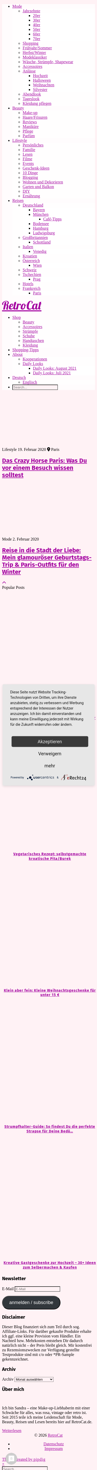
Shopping (30, 43)
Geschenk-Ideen (36, 168)
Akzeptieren (50, 741)
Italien (28, 247)
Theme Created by (24, 1459)
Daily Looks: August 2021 (54, 368)
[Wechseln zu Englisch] (59, 382)
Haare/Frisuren (35, 117)
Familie (29, 149)
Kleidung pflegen (37, 103)
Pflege (28, 131)
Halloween (42, 80)
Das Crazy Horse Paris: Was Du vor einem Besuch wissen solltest (44, 468)
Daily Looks (33, 363)
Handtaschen (33, 340)
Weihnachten (43, 85)
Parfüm (29, 136)
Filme (27, 159)
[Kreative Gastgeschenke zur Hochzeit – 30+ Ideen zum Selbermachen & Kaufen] (48, 1197)
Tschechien (32, 274)
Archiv (7, 1379)
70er (36, 38)
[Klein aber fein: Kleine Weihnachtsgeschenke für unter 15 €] (48, 924)
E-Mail (8, 1289)
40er (36, 25)
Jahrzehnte (31, 11)
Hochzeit (40, 75)
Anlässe (29, 71)
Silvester (40, 89)
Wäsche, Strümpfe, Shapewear (48, 62)
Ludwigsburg (44, 233)
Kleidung (30, 345)
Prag (36, 279)
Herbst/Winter (34, 52)
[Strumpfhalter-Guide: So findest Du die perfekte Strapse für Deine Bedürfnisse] (48, 1061)
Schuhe (29, 336)
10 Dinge (30, 173)
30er (36, 20)
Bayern (39, 210)
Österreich (31, 260)
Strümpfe (30, 331)
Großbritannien (35, 237)
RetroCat (21, 305)
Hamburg (40, 228)
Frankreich (31, 288)
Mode (17, 6)
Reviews (30, 122)
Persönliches (33, 145)
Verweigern (49, 753)
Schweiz (30, 270)
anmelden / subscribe (31, 1302)
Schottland (41, 242)
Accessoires (32, 66)
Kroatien (30, 256)
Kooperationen (35, 359)
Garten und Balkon (38, 186)
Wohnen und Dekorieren (43, 182)
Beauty (18, 108)
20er (36, 15)
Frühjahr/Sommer (37, 48)
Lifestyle (19, 140)
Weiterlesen (11, 1430)
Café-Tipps (52, 219)
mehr (50, 765)
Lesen (27, 154)
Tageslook (31, 99)
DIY (26, 191)
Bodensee (41, 223)
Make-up (30, 112)
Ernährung (31, 196)
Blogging (30, 177)
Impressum (54, 1448)
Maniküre (31, 126)
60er (36, 34)
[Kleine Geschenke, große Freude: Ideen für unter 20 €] (48, 652)
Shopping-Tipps (25, 350)
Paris (37, 293)
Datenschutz (53, 1444)
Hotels (28, 284)
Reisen (18, 200)
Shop (16, 317)
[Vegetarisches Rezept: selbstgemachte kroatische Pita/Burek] (48, 788)
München (40, 214)
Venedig (39, 251)
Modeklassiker (35, 57)
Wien (37, 265)
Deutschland (33, 205)
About (17, 354)
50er (36, 29)
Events (28, 163)
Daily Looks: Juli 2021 (52, 373)
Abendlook (32, 94)
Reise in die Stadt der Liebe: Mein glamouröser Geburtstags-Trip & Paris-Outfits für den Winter (47, 561)
